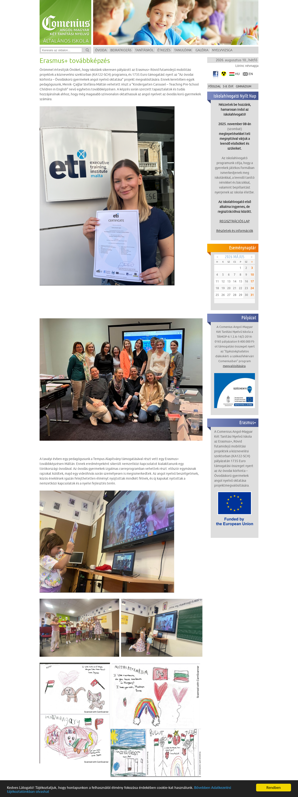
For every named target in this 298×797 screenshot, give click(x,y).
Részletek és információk (234, 231)
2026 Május (234, 256)
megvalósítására (234, 366)
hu (237, 74)
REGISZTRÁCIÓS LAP (235, 221)
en (251, 74)
